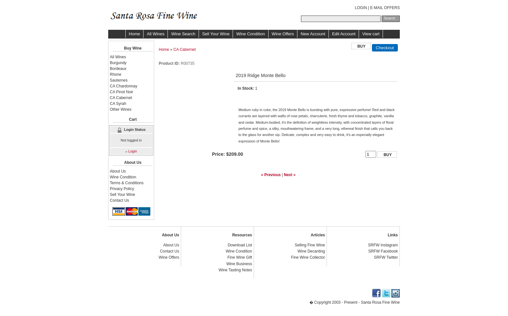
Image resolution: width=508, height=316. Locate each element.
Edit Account (343, 33)
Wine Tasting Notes (235, 270)
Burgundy (118, 63)
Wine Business (239, 264)
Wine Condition (250, 33)
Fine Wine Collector (308, 257)
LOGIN (361, 8)
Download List (240, 245)
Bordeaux (118, 68)
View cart (370, 33)
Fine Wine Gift (239, 257)
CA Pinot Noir (121, 92)
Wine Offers (283, 33)
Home (134, 33)
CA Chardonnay (123, 86)
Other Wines (121, 109)
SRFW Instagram (383, 245)
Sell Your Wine (216, 33)
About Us (118, 171)
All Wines (155, 33)
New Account (313, 33)
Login (132, 151)
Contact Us (119, 200)
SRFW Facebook (383, 251)
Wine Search (183, 33)
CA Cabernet (184, 49)
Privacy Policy (122, 188)
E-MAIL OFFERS (385, 8)
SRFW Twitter (386, 257)
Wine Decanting (311, 251)
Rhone (115, 74)
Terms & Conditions (127, 183)
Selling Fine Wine (310, 245)
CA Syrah (118, 103)
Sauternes (119, 80)
